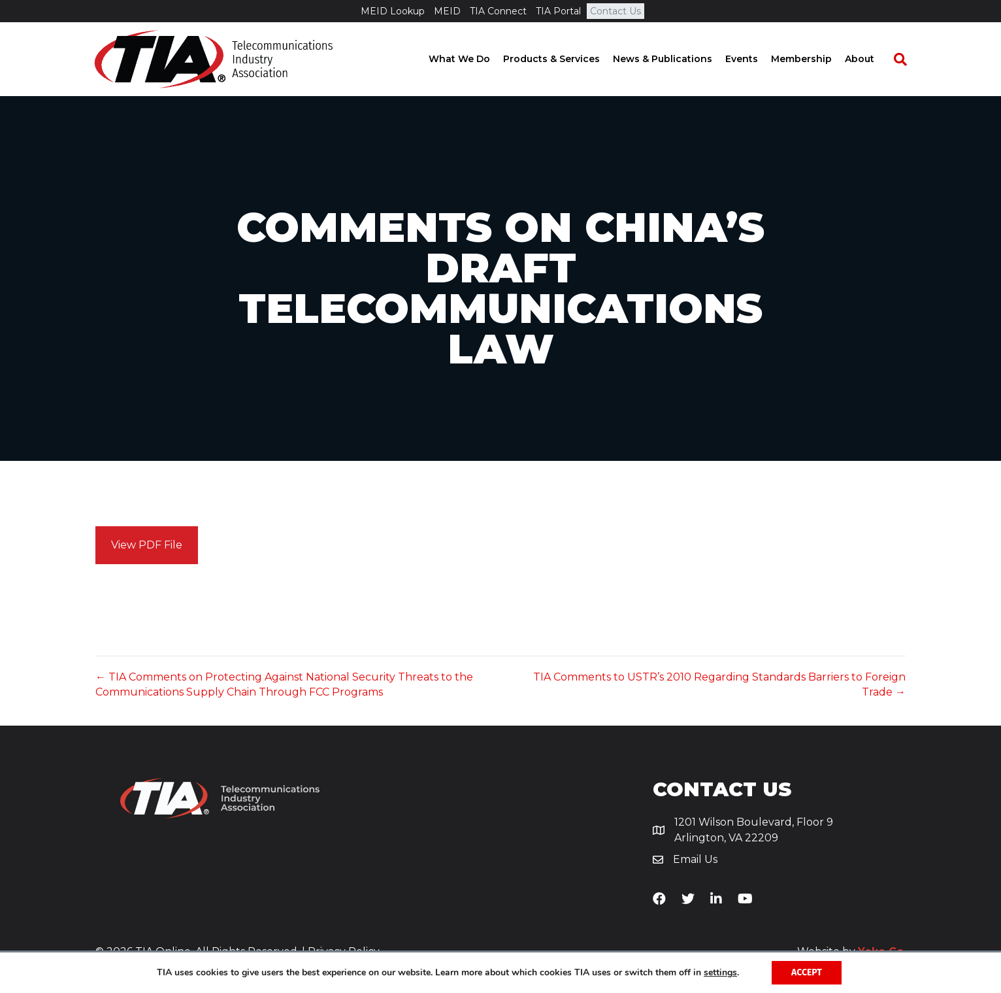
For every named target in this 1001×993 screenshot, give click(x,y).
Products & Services (563, 59)
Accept (806, 972)
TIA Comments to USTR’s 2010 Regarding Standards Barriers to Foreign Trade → (719, 684)
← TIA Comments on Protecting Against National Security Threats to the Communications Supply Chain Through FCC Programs (284, 684)
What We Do (471, 59)
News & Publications (674, 59)
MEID (447, 11)
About (871, 59)
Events (753, 59)
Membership (813, 59)
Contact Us (615, 11)
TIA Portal (558, 11)
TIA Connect (498, 11)
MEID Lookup (393, 11)
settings (720, 973)
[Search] (906, 59)
